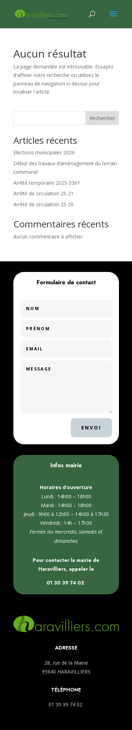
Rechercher (102, 118)
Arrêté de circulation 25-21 (43, 193)
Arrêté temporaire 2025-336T (46, 182)
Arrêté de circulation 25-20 (43, 204)
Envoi (91, 427)
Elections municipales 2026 (44, 152)
